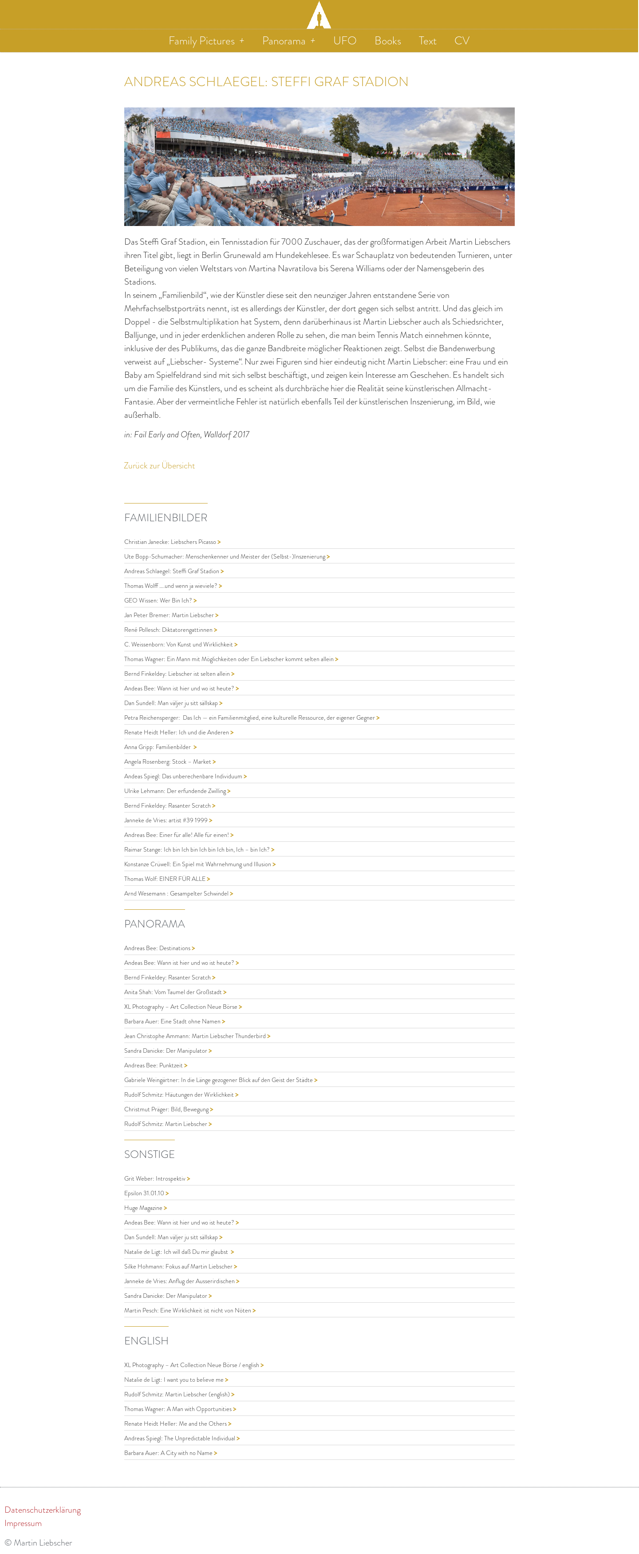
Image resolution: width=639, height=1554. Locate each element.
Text (428, 40)
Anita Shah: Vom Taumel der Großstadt (173, 992)
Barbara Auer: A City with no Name (169, 1453)
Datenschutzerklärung (42, 1509)
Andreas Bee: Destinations (158, 948)
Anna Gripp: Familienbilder (158, 747)
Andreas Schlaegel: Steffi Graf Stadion (172, 571)
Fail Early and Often (167, 434)
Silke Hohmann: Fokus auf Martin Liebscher (179, 1266)
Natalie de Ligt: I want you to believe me (174, 1380)
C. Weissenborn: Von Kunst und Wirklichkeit (179, 644)
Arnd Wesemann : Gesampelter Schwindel (177, 893)
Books (388, 40)
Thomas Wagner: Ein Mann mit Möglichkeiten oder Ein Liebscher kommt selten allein (229, 659)
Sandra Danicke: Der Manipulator (166, 1051)
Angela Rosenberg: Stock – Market (168, 761)
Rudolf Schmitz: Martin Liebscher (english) (177, 1394)
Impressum (23, 1523)
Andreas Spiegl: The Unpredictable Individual (180, 1438)
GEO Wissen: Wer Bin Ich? (158, 600)
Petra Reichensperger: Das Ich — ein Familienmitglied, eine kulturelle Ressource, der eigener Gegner (250, 718)
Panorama (289, 41)
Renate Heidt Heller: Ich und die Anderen (177, 732)
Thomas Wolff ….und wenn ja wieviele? (171, 586)
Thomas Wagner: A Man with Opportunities (178, 1409)
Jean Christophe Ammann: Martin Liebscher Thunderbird (195, 1036)
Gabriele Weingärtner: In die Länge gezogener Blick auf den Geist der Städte (219, 1080)
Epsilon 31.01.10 (145, 1193)
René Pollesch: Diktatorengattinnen (169, 630)
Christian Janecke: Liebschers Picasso (170, 542)
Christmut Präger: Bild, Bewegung (167, 1109)
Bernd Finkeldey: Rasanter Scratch (168, 805)
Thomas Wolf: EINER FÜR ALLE (165, 879)
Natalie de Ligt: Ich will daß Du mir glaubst (177, 1252)
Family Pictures (207, 41)
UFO (345, 40)
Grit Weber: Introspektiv (155, 1178)
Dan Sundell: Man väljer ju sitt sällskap (171, 703)
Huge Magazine (144, 1208)
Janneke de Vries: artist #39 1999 (166, 820)
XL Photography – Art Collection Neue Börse (181, 1007)
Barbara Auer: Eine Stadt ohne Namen (173, 1021)
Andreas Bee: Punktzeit (154, 1065)
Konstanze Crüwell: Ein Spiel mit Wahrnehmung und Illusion (198, 864)
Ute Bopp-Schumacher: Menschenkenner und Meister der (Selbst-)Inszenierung (225, 556)
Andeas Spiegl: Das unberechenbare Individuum (184, 776)
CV (461, 40)
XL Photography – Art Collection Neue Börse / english (192, 1365)
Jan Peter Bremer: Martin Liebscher (169, 615)
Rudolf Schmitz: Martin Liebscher (166, 1124)
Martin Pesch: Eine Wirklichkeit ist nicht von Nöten (188, 1310)
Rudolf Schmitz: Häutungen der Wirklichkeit (179, 1094)
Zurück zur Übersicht (159, 465)
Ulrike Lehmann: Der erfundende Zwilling (175, 791)
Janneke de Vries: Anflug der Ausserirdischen (180, 1281)
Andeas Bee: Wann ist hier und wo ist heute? (180, 688)
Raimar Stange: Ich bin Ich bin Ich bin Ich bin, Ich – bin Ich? (197, 849)
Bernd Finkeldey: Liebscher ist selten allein (177, 674)
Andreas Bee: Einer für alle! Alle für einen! (177, 835)
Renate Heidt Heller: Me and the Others (176, 1423)
